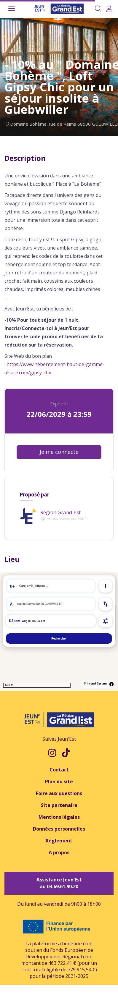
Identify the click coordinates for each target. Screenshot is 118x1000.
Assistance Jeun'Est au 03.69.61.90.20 (59, 883)
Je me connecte (59, 451)
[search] (55, 586)
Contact (59, 770)
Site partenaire (59, 805)
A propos (59, 852)
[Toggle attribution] (111, 684)
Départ (14, 621)
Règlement (59, 841)
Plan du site (59, 781)
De (12, 586)
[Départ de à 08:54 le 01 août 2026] (51, 621)
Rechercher (58, 638)
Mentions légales (59, 817)
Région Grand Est (60, 512)
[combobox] (51, 585)
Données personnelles (59, 829)
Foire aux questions (59, 793)
